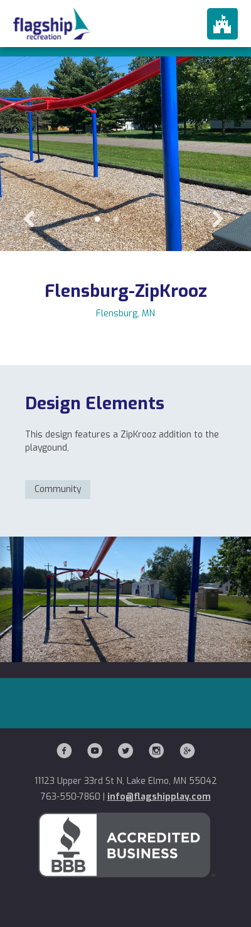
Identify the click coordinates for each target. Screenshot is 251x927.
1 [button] (97, 219)
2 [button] (116, 219)
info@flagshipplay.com (159, 797)
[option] (125, 125)
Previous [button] (28, 219)
